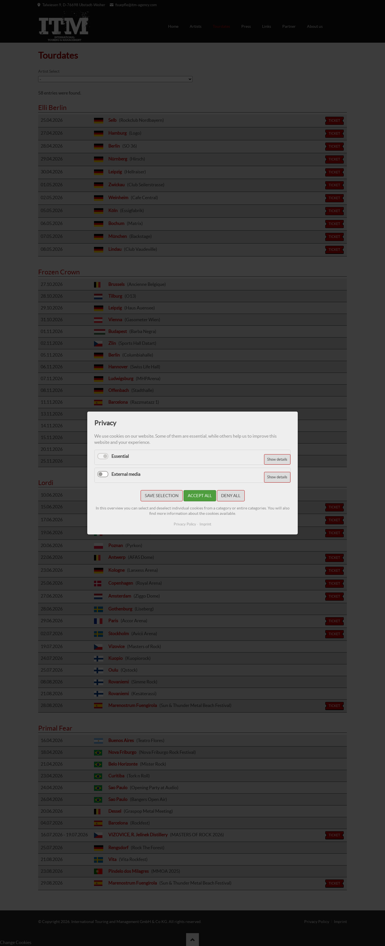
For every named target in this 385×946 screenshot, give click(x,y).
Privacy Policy (185, 524)
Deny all (230, 495)
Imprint (205, 524)
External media (125, 474)
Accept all (200, 495)
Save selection (161, 495)
